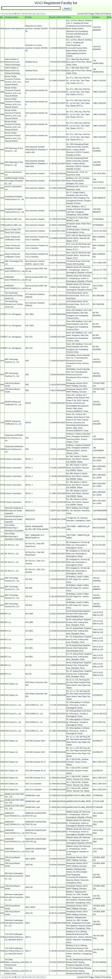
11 (34, 13)
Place (68, 17)
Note (109, 17)
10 (30, 13)
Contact (96, 17)
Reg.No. (52, 17)
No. (1, 17)
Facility (28, 17)
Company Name (11, 17)
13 (42, 13)
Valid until (61, 17)
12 (38, 13)
